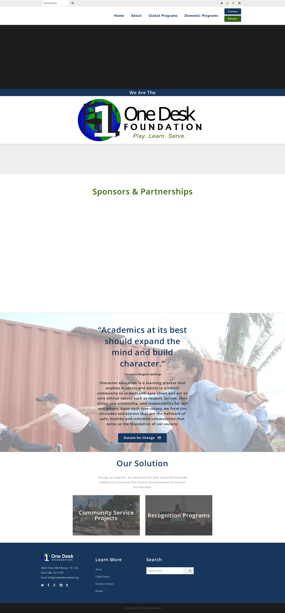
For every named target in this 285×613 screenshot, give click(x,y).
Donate (233, 18)
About (98, 569)
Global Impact (102, 576)
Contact (233, 11)
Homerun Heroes (104, 583)
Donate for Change (142, 438)
